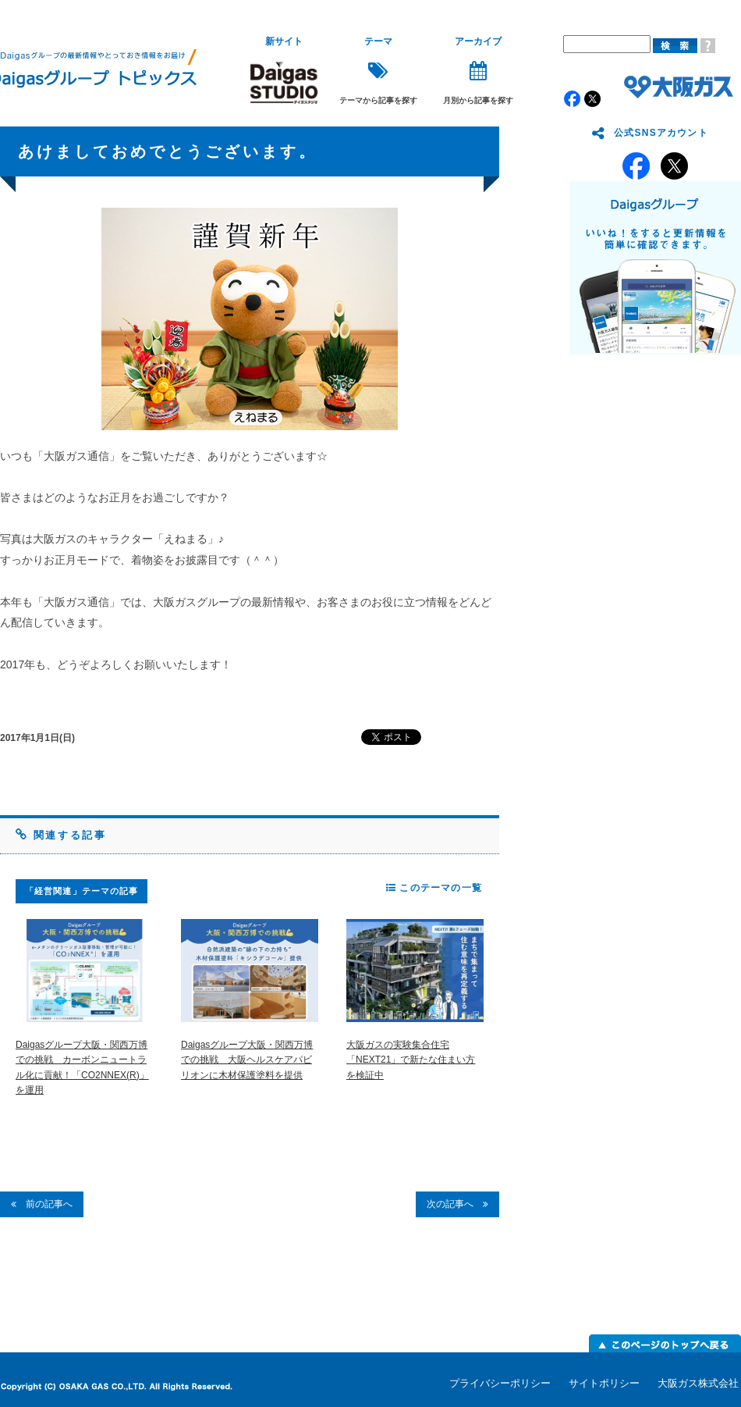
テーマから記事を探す (378, 70)
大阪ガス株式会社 (698, 1383)
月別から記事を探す (478, 70)
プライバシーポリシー (500, 1383)
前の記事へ (42, 1204)
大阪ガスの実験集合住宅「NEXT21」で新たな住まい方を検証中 (410, 1059)
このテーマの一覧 (434, 887)
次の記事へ (457, 1204)
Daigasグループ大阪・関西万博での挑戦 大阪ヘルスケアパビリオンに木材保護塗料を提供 (247, 1059)
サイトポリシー (604, 1383)
